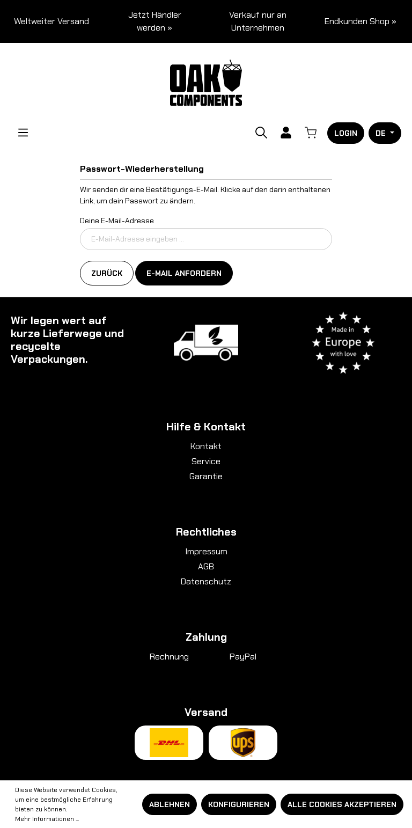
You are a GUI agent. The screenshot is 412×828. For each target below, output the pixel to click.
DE (382, 133)
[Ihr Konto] (286, 132)
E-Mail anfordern (184, 273)
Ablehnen (169, 804)
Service (206, 461)
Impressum (206, 551)
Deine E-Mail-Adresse (117, 220)
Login (345, 133)
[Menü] (23, 132)
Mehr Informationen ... (47, 819)
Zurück (106, 273)
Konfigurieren (238, 804)
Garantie (206, 476)
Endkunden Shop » (360, 21)
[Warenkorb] (310, 132)
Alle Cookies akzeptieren (342, 804)
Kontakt (206, 446)
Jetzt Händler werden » (154, 21)
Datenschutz (206, 581)
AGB (206, 566)
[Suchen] (261, 132)
